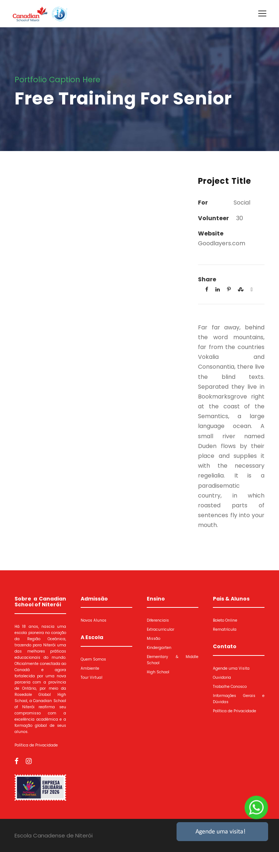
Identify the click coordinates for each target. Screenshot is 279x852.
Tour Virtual (91, 677)
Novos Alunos (93, 620)
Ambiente (90, 668)
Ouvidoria (222, 677)
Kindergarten (159, 647)
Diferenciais (158, 620)
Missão (153, 638)
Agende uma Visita (231, 668)
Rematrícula (224, 629)
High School (158, 672)
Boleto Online (225, 620)
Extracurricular (160, 629)
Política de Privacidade (36, 745)
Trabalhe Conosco (230, 686)
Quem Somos (93, 659)
